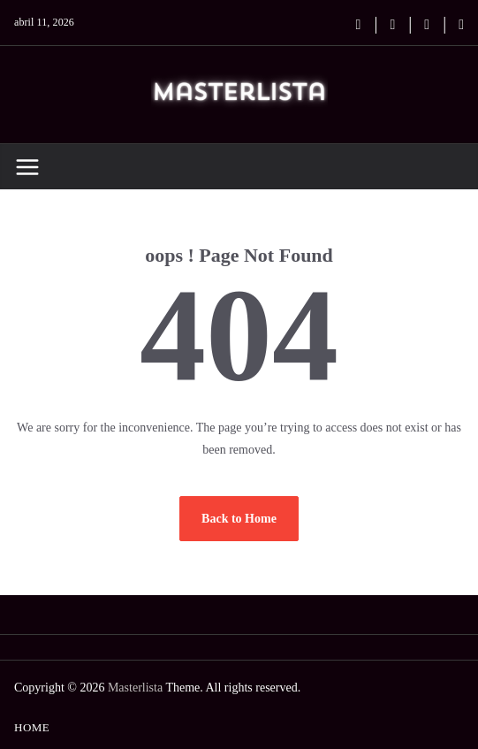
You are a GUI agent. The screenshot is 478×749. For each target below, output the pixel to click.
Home (31, 727)
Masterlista (135, 687)
